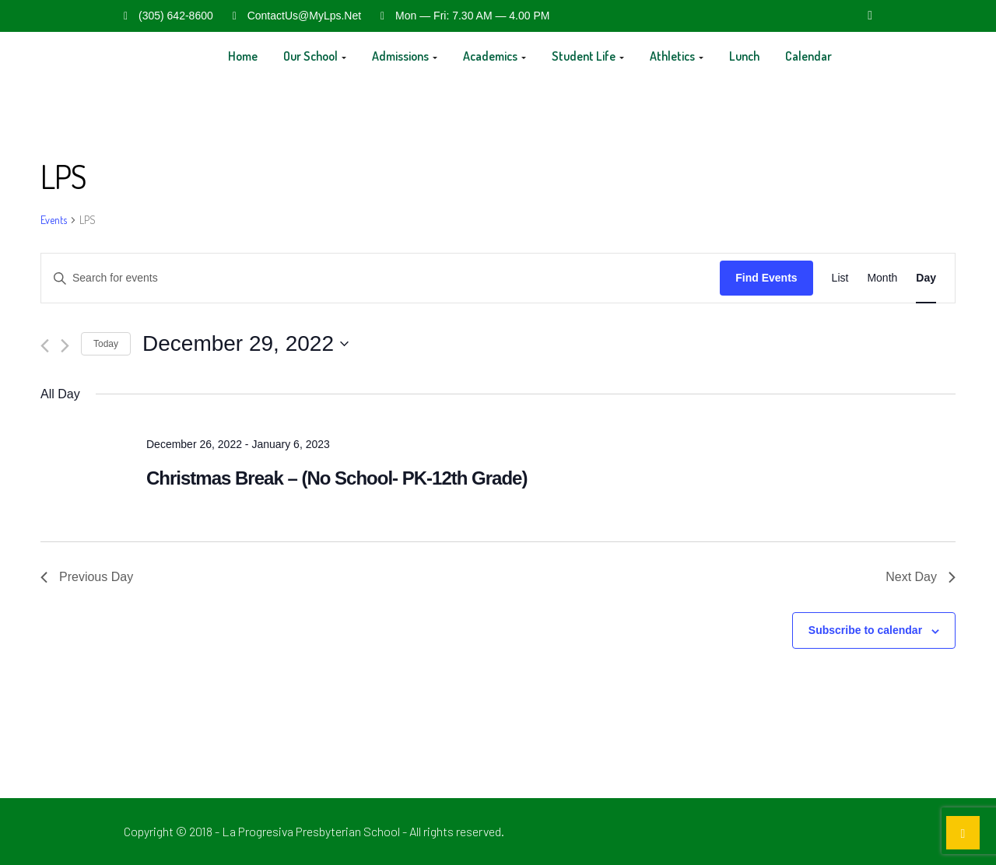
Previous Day (86, 576)
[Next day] (65, 345)
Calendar (808, 56)
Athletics (676, 56)
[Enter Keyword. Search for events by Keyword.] (380, 278)
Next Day (921, 576)
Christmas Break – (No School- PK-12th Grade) (336, 478)
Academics (494, 56)
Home (243, 56)
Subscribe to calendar (865, 630)
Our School (314, 56)
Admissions (404, 56)
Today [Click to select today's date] (105, 343)
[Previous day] (44, 345)
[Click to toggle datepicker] (245, 343)
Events (53, 219)
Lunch (744, 56)
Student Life (588, 56)
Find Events (766, 277)
